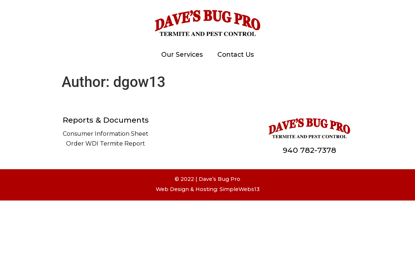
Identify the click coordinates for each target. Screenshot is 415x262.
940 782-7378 (309, 150)
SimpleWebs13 (240, 189)
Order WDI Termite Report (105, 143)
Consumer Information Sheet (105, 133)
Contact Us (235, 54)
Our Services (182, 54)
